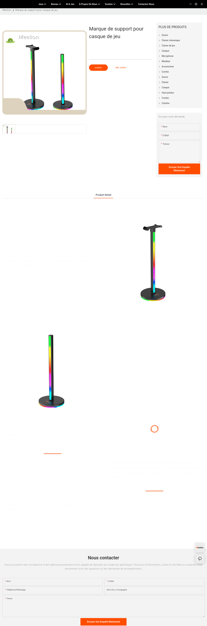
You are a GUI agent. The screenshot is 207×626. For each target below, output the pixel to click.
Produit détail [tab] (103, 194)
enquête (98, 68)
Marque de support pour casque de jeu (36, 10)
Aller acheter (120, 68)
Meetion (6, 10)
